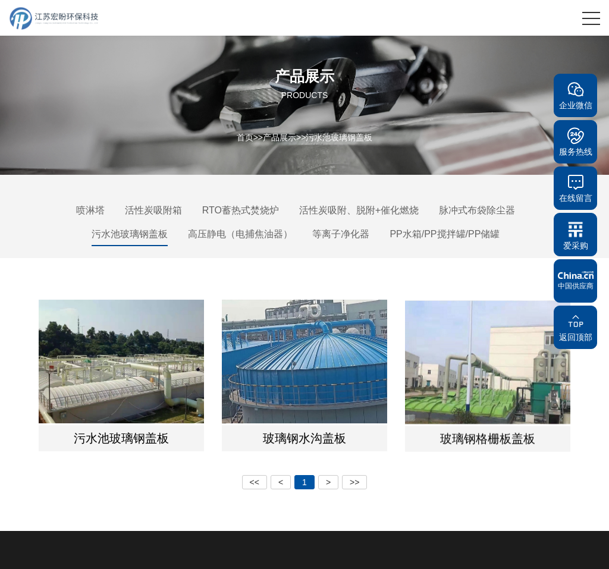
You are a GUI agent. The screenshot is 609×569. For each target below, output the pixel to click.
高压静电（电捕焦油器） (240, 234)
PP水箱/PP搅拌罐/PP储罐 (445, 234)
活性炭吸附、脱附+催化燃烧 (359, 210)
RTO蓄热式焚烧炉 (240, 210)
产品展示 (279, 137)
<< (254, 482)
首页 (245, 137)
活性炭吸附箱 (153, 210)
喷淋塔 (90, 210)
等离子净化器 (340, 234)
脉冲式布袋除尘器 (477, 210)
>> (354, 482)
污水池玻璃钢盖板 (339, 137)
